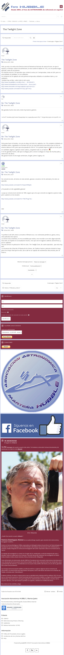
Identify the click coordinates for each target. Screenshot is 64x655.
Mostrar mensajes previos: (32, 262)
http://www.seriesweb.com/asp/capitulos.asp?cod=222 (17, 86)
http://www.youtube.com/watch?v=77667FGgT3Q (16, 199)
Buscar (30, 38)
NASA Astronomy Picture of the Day (14, 621)
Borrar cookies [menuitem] (50, 591)
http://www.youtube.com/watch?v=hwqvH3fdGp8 (16, 185)
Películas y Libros (34, 21)
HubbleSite (7, 623)
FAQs (5, 638)
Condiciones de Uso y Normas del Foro (14, 636)
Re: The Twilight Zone (10, 103)
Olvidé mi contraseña (7, 309)
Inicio (4, 21)
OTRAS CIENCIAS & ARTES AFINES (17, 21)
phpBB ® (23, 643)
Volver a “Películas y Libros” (12, 288)
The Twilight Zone (12, 29)
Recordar (5, 312)
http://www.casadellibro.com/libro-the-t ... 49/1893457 (17, 82)
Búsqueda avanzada (34, 38)
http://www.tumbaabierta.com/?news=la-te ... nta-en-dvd (18, 84)
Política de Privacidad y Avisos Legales (14, 634)
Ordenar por (32, 266)
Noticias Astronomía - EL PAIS (12, 625)
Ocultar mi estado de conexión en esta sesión (15, 315)
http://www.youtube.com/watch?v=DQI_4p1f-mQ (16, 88)
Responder (7, 37)
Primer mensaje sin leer (39, 41)
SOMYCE (6, 618)
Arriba (61, 591)
